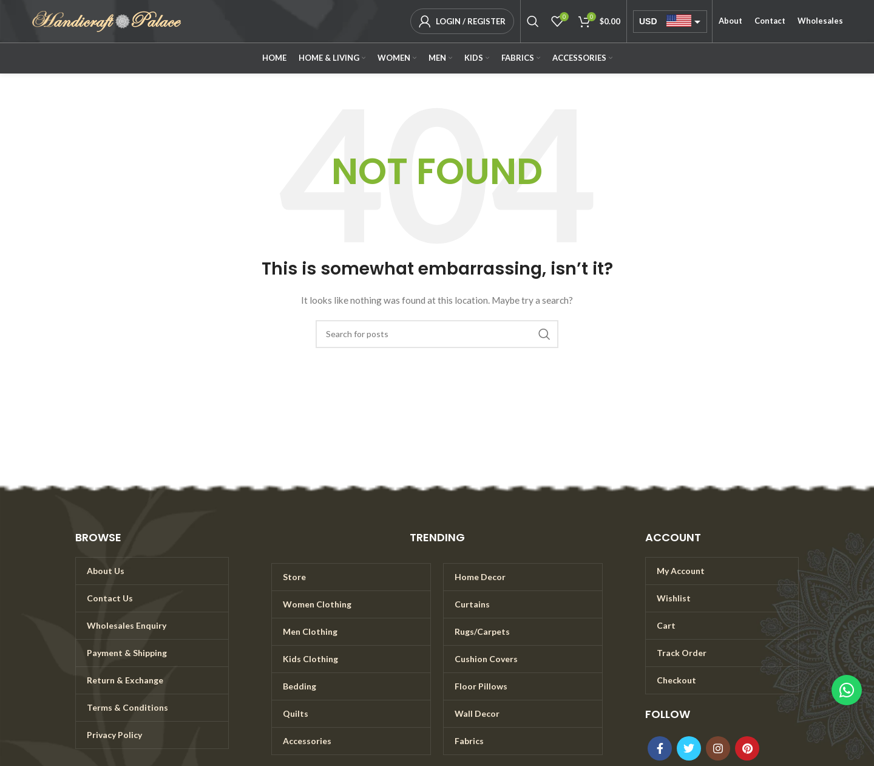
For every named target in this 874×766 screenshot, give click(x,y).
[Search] (533, 21)
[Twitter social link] (689, 748)
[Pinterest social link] (747, 748)
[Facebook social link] (660, 748)
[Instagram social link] (718, 748)
